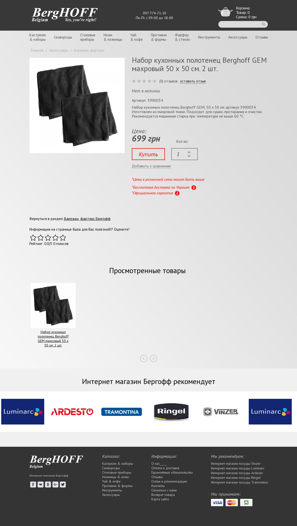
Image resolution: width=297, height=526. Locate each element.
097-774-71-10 (154, 13)
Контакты (158, 486)
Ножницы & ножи (115, 477)
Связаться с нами (164, 490)
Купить (148, 154)
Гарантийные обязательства (172, 472)
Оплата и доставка (165, 468)
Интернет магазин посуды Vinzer (236, 463)
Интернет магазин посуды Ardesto (237, 473)
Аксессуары (237, 37)
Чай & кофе (111, 481)
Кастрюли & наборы (117, 463)
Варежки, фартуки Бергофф (87, 218)
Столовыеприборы (87, 37)
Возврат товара (163, 494)
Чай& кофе (136, 37)
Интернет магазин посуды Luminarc (237, 468)
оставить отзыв (193, 81)
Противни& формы (159, 37)
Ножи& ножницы (113, 37)
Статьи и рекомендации (169, 481)
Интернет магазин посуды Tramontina (239, 482)
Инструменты (209, 37)
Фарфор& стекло (182, 37)
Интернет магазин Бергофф (48, 475)
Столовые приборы (116, 472)
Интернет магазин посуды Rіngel (236, 477)
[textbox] (184, 154)
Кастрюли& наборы (37, 37)
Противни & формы (117, 486)
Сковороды (63, 37)
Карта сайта (160, 499)
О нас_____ (159, 463)
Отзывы (261, 37)
